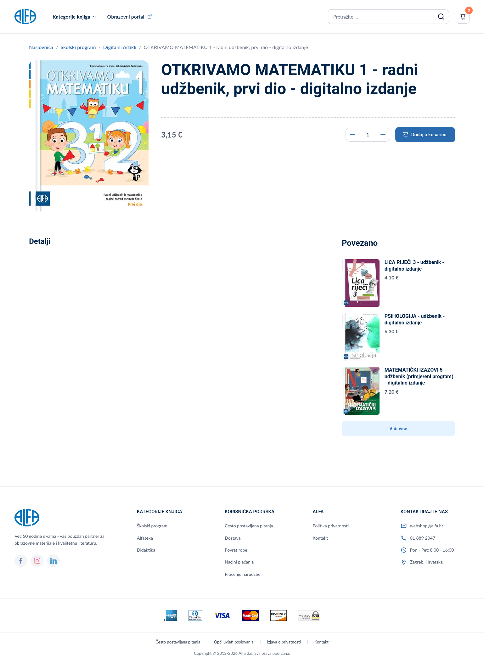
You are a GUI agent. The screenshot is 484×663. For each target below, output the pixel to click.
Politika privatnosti (330, 525)
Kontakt (320, 538)
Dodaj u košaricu (429, 135)
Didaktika (146, 550)
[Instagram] (37, 560)
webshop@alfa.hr (426, 525)
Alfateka (145, 538)
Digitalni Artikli (120, 47)
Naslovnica (41, 47)
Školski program (78, 47)
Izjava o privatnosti (284, 641)
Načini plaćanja (239, 562)
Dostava (232, 538)
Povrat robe (236, 550)
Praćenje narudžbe (242, 574)
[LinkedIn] (53, 560)
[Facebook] (20, 560)
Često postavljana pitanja (249, 525)
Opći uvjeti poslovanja (234, 641)
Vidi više (398, 428)
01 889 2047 (422, 538)
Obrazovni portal (125, 17)
